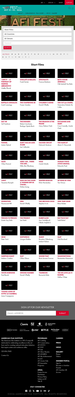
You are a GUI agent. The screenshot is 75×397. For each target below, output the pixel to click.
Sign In (58, 363)
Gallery (54, 13)
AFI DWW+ (42, 345)
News (48, 13)
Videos (58, 356)
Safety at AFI (42, 379)
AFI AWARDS (42, 354)
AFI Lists (40, 349)
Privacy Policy (42, 377)
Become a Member (62, 365)
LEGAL (40, 370)
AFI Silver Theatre (43, 352)
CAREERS (59, 338)
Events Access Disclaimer (42, 373)
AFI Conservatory (43, 343)
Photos (58, 354)
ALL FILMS (6, 54)
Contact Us (5, 355)
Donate (58, 368)
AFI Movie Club (43, 361)
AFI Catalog (42, 340)
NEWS (58, 347)
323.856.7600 (6, 351)
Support (69, 3)
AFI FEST (41, 347)
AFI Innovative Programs (42, 364)
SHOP (61, 3)
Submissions (30, 13)
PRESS (58, 343)
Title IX (40, 381)
